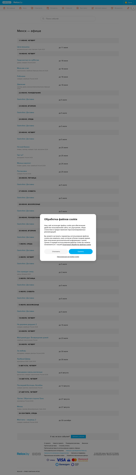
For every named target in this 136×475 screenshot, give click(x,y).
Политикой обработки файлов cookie (76, 244)
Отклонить (56, 251)
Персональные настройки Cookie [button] (68, 257)
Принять (81, 251)
